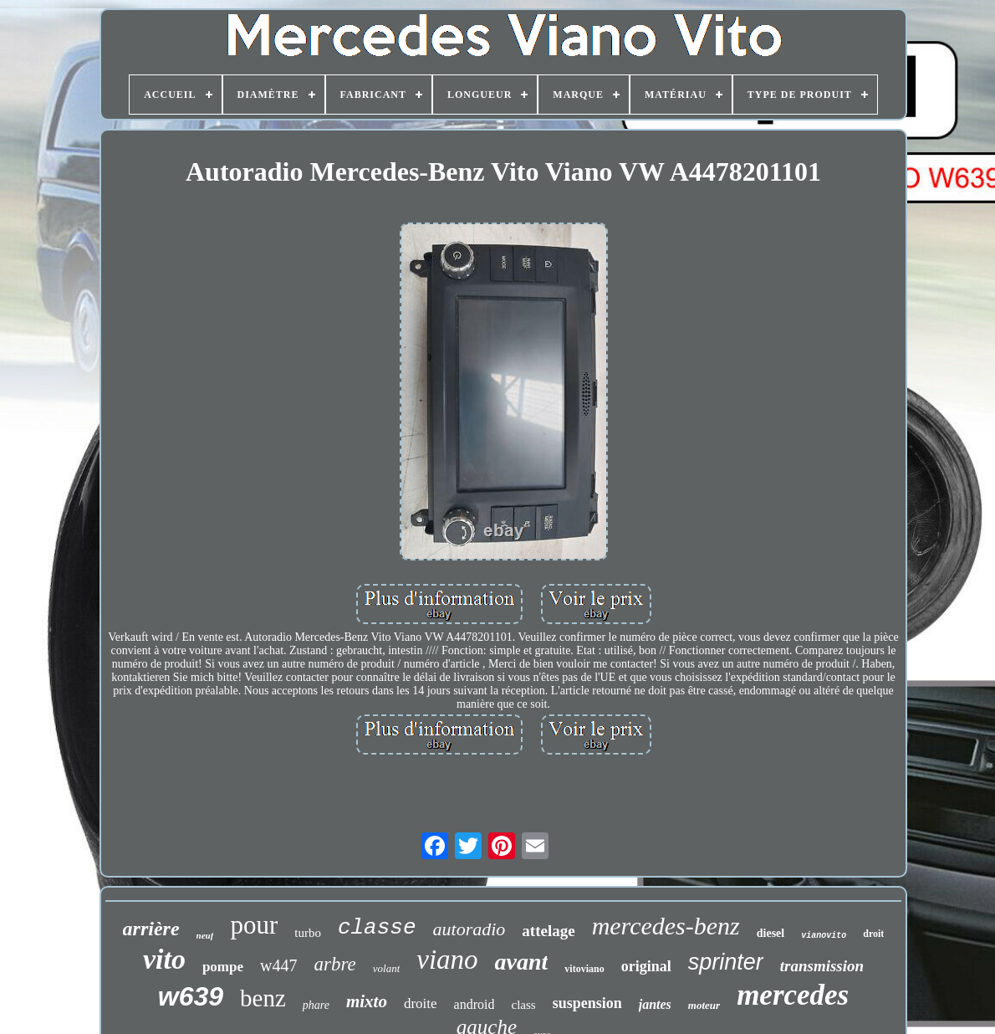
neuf (205, 935)
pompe (222, 967)
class (523, 1004)
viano (446, 959)
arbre (334, 964)
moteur (704, 1005)
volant (387, 968)
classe (377, 927)
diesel (770, 933)
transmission (822, 966)
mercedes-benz (666, 925)
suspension (587, 1003)
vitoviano (584, 969)
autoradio (469, 929)
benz (263, 998)
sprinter (725, 962)
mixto (366, 1001)
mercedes (793, 995)
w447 (278, 965)
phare (316, 1005)
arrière (151, 928)
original (646, 966)
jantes (655, 1004)
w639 (190, 996)
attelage (548, 930)
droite (420, 1003)
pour (254, 924)
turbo (307, 932)
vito (164, 959)
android (474, 1004)
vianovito (823, 935)
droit (873, 933)
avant (522, 962)
